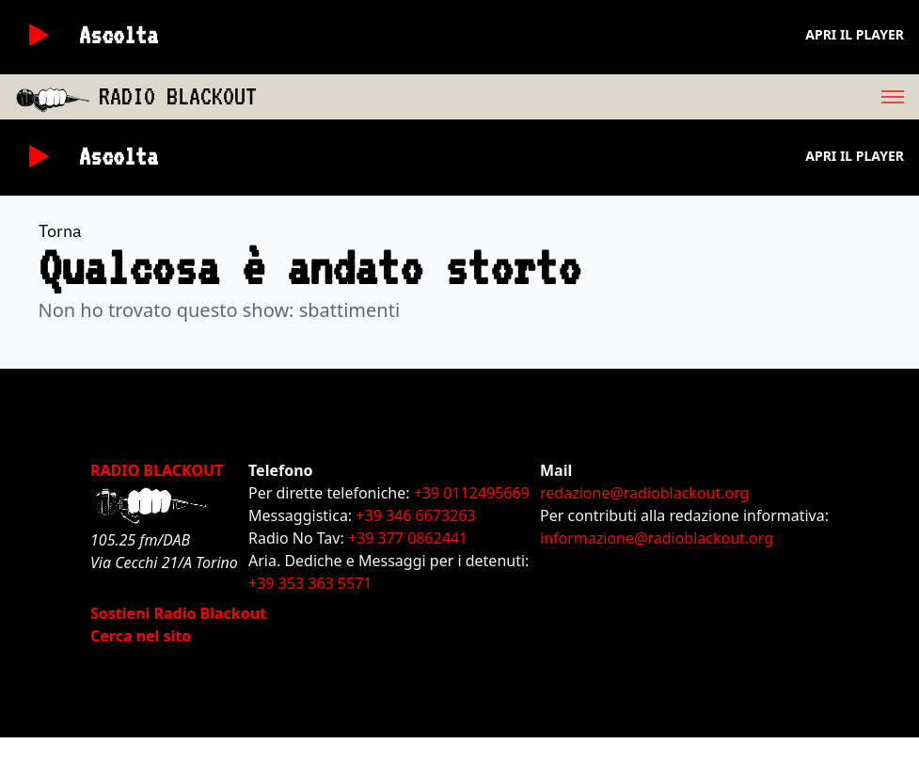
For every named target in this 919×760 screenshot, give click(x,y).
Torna (60, 231)
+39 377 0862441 (407, 538)
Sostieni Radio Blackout (178, 613)
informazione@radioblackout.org (656, 538)
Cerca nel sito (140, 635)
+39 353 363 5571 (310, 583)
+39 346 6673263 (415, 515)
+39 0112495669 (472, 493)
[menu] (588, 97)
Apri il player (854, 34)
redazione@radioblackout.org (644, 493)
